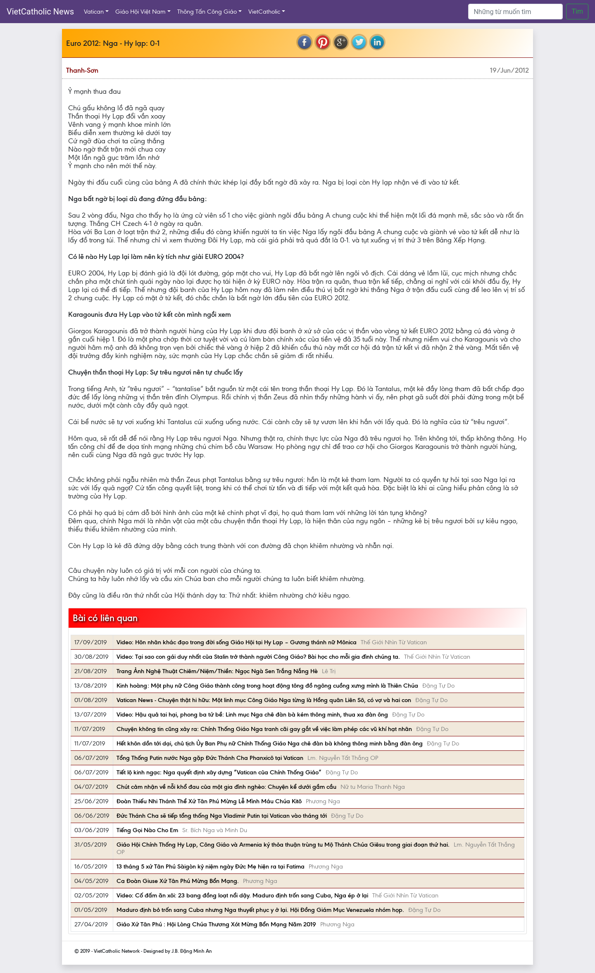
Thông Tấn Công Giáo (207, 11)
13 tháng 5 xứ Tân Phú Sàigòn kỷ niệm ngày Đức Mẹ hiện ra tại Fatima (211, 866)
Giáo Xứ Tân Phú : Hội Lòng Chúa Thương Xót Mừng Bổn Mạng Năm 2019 (216, 924)
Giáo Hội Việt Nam (140, 11)
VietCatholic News (40, 12)
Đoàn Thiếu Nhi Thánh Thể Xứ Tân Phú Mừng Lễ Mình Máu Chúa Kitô (209, 801)
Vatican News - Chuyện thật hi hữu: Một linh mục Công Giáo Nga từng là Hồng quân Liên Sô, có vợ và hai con (264, 700)
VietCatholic (264, 11)
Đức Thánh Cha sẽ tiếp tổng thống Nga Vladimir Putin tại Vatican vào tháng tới (222, 815)
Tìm (577, 11)
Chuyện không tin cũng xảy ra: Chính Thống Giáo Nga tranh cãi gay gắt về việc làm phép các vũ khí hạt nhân (264, 729)
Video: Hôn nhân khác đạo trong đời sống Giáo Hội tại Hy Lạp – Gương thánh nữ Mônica (237, 642)
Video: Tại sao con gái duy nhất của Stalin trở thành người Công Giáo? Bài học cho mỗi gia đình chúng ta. (258, 656)
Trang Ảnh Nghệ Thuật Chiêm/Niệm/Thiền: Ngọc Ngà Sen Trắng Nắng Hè (217, 671)
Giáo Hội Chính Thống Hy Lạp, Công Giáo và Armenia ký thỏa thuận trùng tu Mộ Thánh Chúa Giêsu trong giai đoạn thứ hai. (283, 844)
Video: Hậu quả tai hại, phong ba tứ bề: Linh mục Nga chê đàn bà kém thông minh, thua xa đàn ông (252, 714)
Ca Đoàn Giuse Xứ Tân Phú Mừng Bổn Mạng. (178, 881)
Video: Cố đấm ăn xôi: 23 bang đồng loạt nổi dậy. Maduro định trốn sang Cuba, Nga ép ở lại (242, 895)
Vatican (94, 11)
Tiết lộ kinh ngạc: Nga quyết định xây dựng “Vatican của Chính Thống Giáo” (219, 772)
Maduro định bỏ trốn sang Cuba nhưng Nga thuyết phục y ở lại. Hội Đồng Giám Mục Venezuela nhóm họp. (260, 910)
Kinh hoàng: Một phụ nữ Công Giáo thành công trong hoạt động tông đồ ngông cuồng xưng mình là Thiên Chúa (267, 685)
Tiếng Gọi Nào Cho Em (147, 830)
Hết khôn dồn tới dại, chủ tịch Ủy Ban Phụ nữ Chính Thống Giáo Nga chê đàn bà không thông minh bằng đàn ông (270, 743)
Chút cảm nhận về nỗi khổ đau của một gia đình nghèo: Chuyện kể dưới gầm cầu (226, 786)
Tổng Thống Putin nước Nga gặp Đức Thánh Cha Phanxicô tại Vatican (210, 758)
